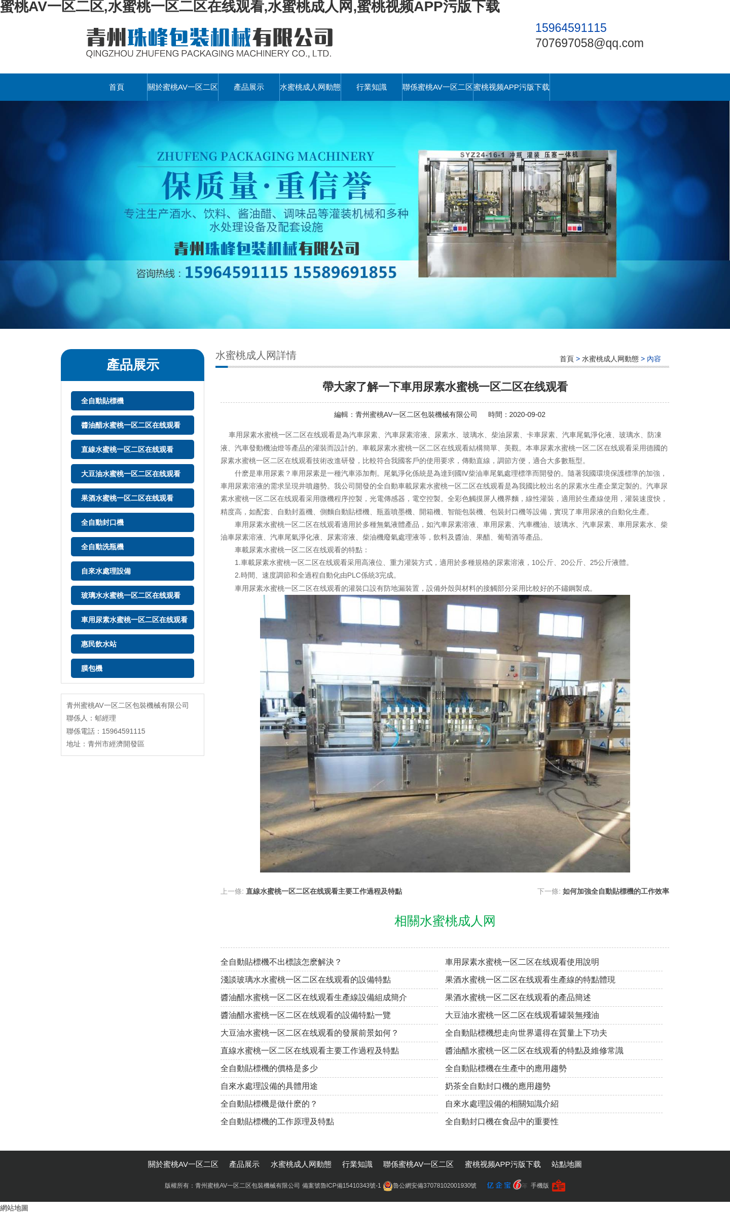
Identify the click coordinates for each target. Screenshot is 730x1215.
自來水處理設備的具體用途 (269, 1086)
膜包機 (91, 668)
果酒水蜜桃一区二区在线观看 (127, 498)
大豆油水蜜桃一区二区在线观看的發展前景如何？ (310, 1033)
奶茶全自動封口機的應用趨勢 (498, 1086)
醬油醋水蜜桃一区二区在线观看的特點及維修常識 (534, 1050)
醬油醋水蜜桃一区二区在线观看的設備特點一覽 (306, 1015)
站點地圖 (567, 1164)
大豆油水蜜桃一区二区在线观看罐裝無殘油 (522, 1015)
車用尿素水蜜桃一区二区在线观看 (134, 620)
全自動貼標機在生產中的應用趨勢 (506, 1068)
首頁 (116, 87)
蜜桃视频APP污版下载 (511, 87)
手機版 (540, 1185)
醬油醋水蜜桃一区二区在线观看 (130, 425)
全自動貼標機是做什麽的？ (269, 1103)
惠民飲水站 (99, 644)
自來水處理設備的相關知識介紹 (502, 1103)
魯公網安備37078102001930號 (430, 1185)
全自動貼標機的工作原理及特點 (277, 1121)
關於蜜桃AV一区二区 (183, 87)
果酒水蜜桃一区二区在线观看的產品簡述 (518, 997)
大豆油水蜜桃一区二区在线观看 (130, 474)
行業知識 (371, 87)
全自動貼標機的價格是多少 (269, 1068)
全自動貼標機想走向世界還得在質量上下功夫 (526, 1033)
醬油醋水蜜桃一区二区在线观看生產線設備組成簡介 (314, 997)
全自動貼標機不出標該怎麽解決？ (281, 962)
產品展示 (249, 87)
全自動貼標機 (102, 401)
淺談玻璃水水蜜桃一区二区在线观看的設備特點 (306, 979)
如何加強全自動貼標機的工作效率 (616, 891)
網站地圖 (14, 1208)
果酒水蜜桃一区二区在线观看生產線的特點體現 (530, 979)
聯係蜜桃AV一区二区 (438, 87)
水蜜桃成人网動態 (310, 87)
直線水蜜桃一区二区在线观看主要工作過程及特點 (324, 891)
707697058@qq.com (589, 43)
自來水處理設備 (106, 571)
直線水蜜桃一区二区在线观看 (127, 449)
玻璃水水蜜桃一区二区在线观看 (130, 595)
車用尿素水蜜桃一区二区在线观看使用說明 (522, 962)
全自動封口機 (102, 522)
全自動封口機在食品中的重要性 (502, 1121)
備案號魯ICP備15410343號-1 (341, 1185)
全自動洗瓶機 (102, 547)
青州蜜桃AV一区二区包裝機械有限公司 (416, 414)
